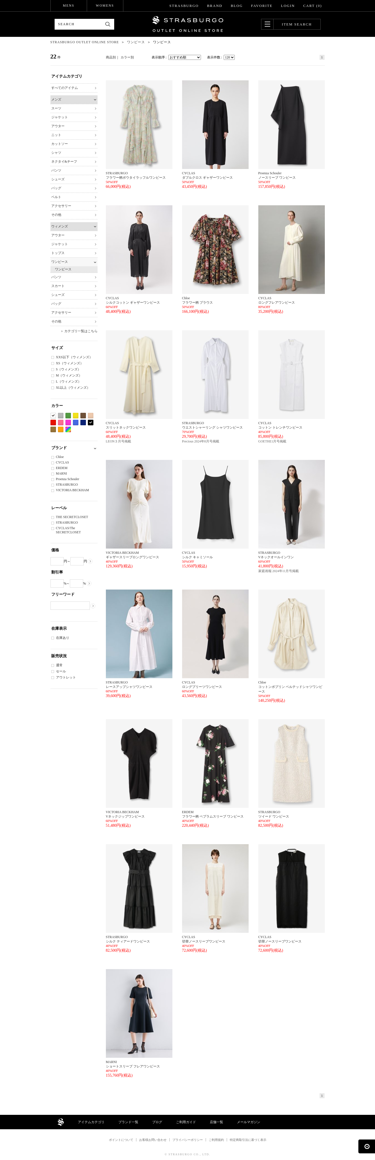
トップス (58, 253)
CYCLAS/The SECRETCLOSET (68, 530)
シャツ (56, 153)
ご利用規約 (216, 1139)
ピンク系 (60, 423)
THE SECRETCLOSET (72, 517)
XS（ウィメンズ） (69, 363)
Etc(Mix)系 (68, 429)
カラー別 (127, 57)
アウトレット (66, 677)
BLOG (237, 6)
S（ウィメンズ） (68, 369)
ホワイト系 (53, 416)
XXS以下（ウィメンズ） (74, 357)
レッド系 (53, 423)
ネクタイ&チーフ (64, 161)
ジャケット (59, 117)
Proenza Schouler (67, 479)
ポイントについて (121, 1139)
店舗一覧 (216, 1122)
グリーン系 (68, 416)
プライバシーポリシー (187, 1139)
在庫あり (62, 638)
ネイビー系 (83, 423)
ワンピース (59, 262)
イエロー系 (75, 416)
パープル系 (68, 423)
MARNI (61, 473)
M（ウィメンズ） (69, 375)
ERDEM (62, 468)
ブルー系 (75, 423)
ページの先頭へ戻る (366, 1146)
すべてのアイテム (64, 88)
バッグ (56, 188)
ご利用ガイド (186, 1122)
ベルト (56, 197)
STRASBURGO (184, 6)
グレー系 (60, 416)
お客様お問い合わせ (153, 1139)
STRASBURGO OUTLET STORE (187, 24)
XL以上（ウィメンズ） (73, 388)
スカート (58, 286)
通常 (59, 665)
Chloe (60, 457)
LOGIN (288, 6)
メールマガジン (248, 1122)
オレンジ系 (60, 429)
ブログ (157, 1122)
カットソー (59, 144)
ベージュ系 (90, 416)
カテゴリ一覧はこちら (81, 331)
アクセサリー (61, 206)
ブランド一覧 (128, 1122)
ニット (56, 135)
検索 (108, 24)
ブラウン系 (83, 416)
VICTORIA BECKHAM (72, 490)
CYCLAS (62, 462)
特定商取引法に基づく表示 (248, 1139)
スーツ (56, 108)
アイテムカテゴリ (91, 1122)
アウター (58, 126)
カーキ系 (53, 429)
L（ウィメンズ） (68, 381)
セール (61, 671)
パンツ (56, 170)
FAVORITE (262, 6)
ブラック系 (90, 423)
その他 (56, 215)
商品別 (111, 57)
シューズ (58, 179)
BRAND (215, 6)
